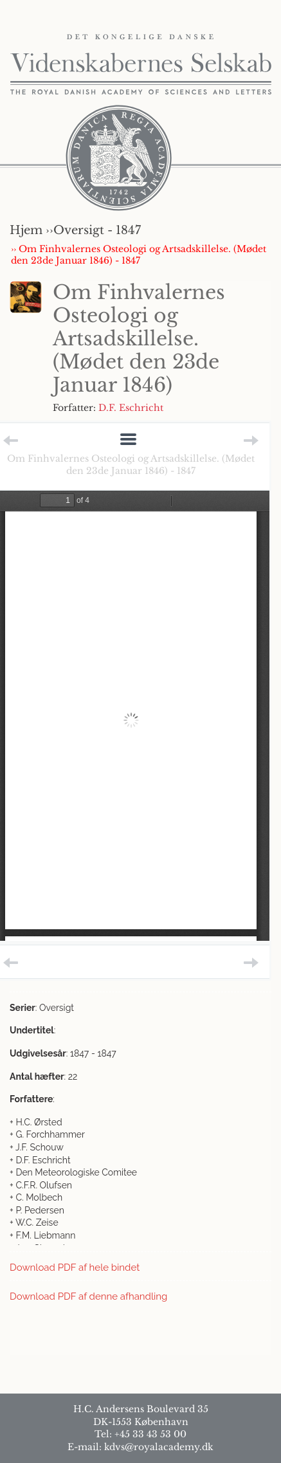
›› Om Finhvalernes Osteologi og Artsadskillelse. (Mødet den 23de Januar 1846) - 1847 (138, 254)
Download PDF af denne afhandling (88, 1296)
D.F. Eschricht (130, 407)
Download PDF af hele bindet (75, 1267)
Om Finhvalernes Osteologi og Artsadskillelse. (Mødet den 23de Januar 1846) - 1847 (131, 464)
